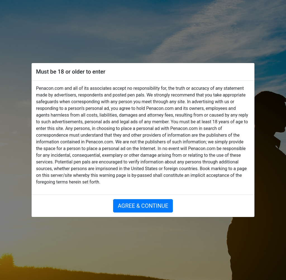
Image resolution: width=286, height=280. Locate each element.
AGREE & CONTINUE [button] (143, 205)
